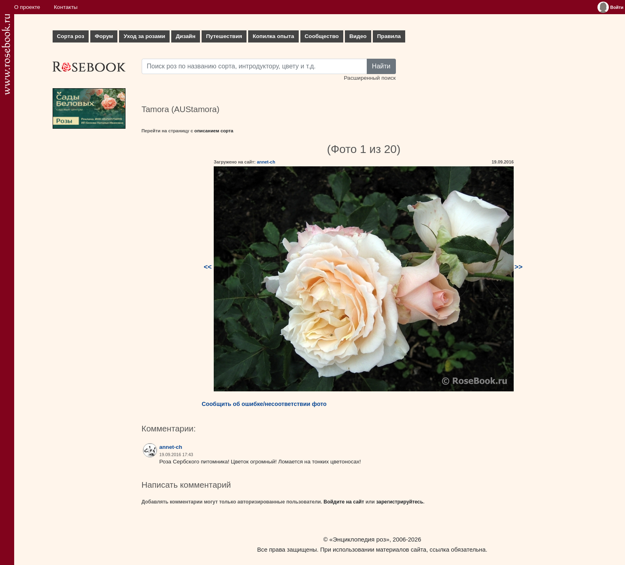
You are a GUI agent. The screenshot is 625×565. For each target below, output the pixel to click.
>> (518, 267)
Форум (104, 36)
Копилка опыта (273, 36)
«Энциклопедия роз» (359, 539)
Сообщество (322, 36)
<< (208, 267)
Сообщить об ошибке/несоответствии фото (264, 404)
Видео (358, 36)
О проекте (27, 7)
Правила (389, 36)
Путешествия (224, 36)
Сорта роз (70, 36)
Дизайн (186, 36)
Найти (381, 66)
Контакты (66, 7)
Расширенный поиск (369, 78)
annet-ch (266, 161)
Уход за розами (144, 36)
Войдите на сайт (343, 502)
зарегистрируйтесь (399, 502)
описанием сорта (213, 130)
